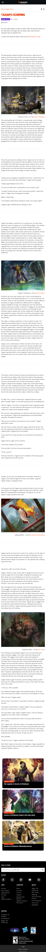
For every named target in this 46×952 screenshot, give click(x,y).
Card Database (36, 900)
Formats (3, 895)
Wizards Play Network (20, 898)
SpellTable (35, 905)
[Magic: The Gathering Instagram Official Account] (39, 880)
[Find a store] (43, 870)
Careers (18, 893)
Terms (23, 946)
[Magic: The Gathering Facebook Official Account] (3, 880)
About (18, 888)
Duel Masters (5, 918)
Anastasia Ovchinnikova (37, 535)
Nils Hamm (41, 649)
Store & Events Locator (36, 897)
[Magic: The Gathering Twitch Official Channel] (21, 880)
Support (19, 895)
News (3, 9)
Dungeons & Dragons (5, 915)
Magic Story (9, 9)
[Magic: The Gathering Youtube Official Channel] (30, 880)
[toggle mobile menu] (2, 2)
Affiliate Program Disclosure (21, 902)
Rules (3, 897)
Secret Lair (35, 903)
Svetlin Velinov (40, 293)
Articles (3, 888)
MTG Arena (35, 892)
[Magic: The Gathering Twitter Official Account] (12, 880)
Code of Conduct (23, 949)
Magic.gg (34, 894)
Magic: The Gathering (35, 889)
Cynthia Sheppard (39, 117)
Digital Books (5, 893)
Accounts (19, 890)
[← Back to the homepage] (23, 2)
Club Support (5, 890)
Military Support (6, 899)
